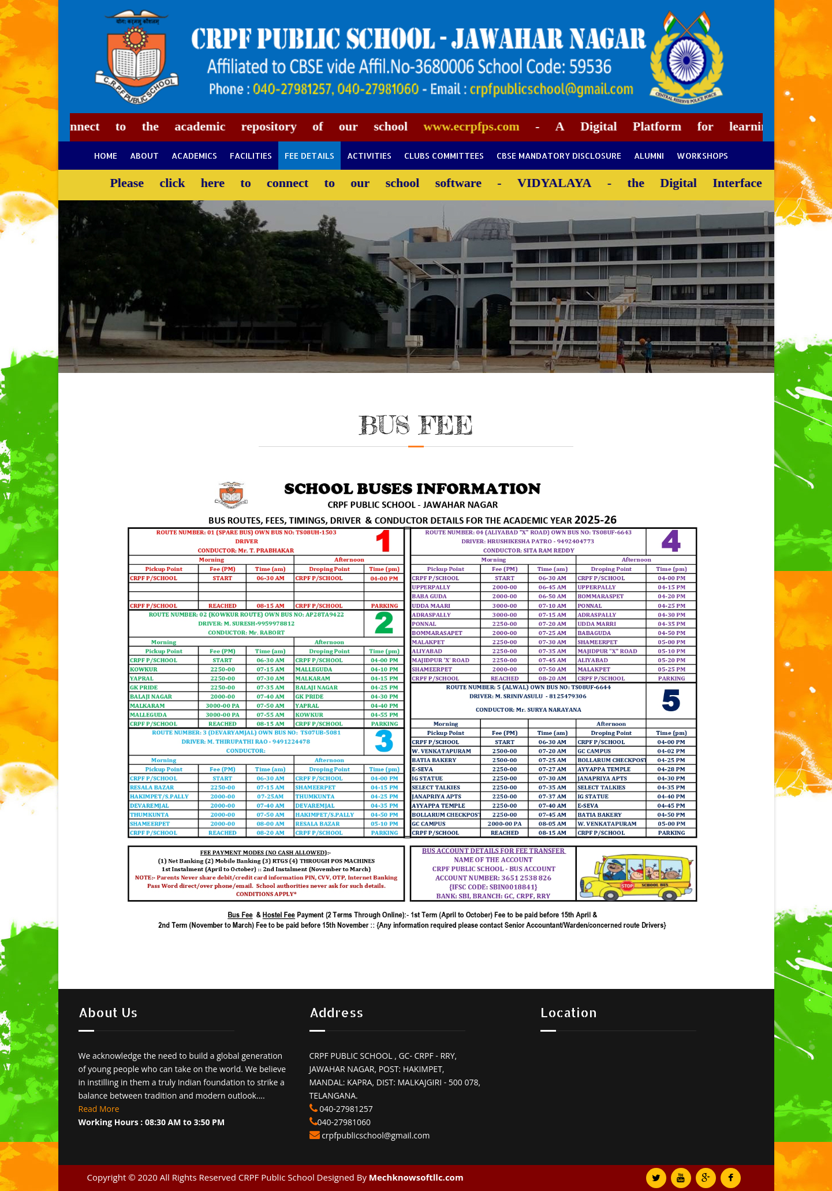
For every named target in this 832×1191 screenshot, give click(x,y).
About (144, 155)
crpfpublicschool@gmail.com (375, 1135)
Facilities (251, 155)
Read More (99, 1108)
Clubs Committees (444, 155)
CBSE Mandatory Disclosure (559, 155)
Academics (194, 155)
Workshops (702, 155)
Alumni (649, 155)
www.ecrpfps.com (466, 126)
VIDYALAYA (548, 183)
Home (105, 155)
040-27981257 (345, 1108)
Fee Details (309, 155)
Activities (369, 155)
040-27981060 (344, 1122)
